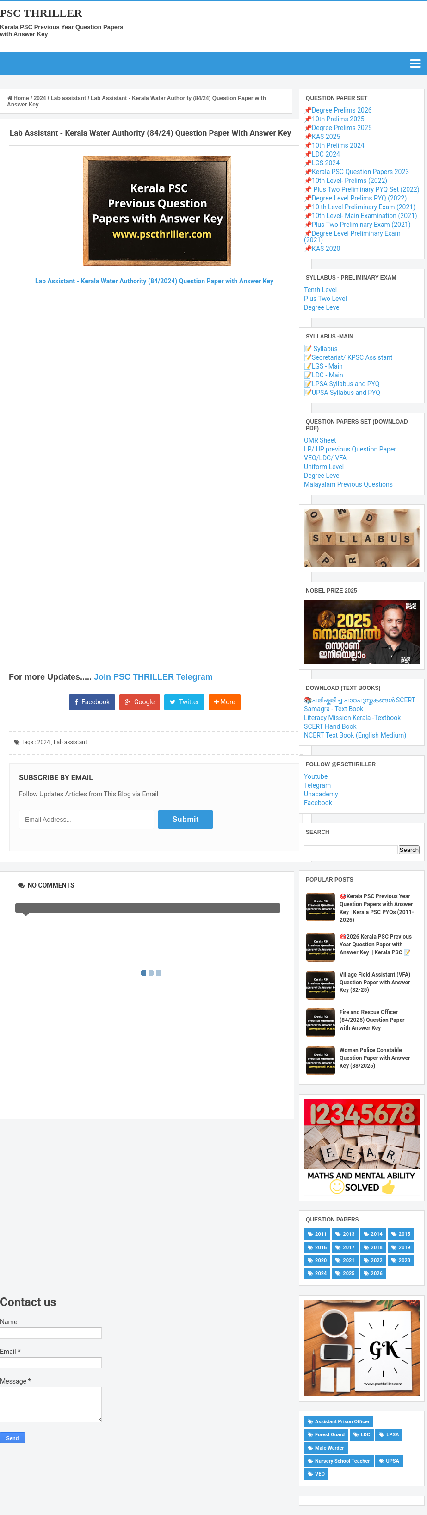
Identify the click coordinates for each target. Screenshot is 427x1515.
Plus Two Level (325, 298)
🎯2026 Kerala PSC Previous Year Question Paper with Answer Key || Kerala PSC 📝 (376, 944)
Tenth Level (320, 290)
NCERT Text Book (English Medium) (355, 735)
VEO (320, 1474)
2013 (348, 1234)
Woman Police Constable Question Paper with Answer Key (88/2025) (375, 1058)
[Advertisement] (147, 1207)
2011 (321, 1234)
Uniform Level (324, 466)
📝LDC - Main (323, 375)
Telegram (317, 785)
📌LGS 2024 (322, 163)
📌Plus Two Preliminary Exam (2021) (357, 224)
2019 (404, 1248)
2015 (404, 1234)
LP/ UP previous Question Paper (350, 449)
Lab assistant (70, 742)
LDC (365, 1435)
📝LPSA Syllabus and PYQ (341, 384)
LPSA (392, 1435)
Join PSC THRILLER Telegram (153, 677)
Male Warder (329, 1448)
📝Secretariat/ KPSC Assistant (348, 357)
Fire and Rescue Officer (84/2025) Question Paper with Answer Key (372, 1020)
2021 (348, 1261)
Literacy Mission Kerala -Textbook (352, 717)
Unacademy (321, 794)
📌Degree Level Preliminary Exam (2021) (352, 237)
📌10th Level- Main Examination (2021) (360, 215)
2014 (377, 1234)
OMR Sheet (320, 440)
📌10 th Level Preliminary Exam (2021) (359, 207)
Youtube (316, 776)
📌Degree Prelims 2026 (338, 110)
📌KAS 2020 (322, 248)
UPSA (393, 1461)
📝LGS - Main (323, 366)
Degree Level (322, 307)
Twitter (184, 702)
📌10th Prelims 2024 (334, 145)
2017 (348, 1248)
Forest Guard (330, 1435)
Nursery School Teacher (342, 1461)
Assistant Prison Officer (342, 1422)
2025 (348, 1274)
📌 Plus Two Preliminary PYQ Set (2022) (362, 189)
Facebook (92, 702)
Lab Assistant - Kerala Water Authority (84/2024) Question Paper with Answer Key (154, 281)
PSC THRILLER (41, 13)
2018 (377, 1248)
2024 (43, 742)
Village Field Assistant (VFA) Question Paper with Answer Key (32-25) (375, 982)
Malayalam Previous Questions (348, 484)
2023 (404, 1261)
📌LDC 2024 (322, 154)
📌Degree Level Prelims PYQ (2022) (355, 198)
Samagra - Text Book (333, 709)
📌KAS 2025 (322, 136)
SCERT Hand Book (330, 726)
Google (140, 702)
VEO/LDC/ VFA (325, 458)
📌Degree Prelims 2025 (338, 127)
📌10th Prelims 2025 (334, 119)
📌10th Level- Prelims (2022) (345, 180)
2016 (321, 1248)
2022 (377, 1261)
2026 (377, 1274)
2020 (321, 1261)
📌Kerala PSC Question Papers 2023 (356, 171)
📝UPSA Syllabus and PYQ (342, 392)
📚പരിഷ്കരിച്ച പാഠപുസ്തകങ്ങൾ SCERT (359, 700)
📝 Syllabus (321, 348)
